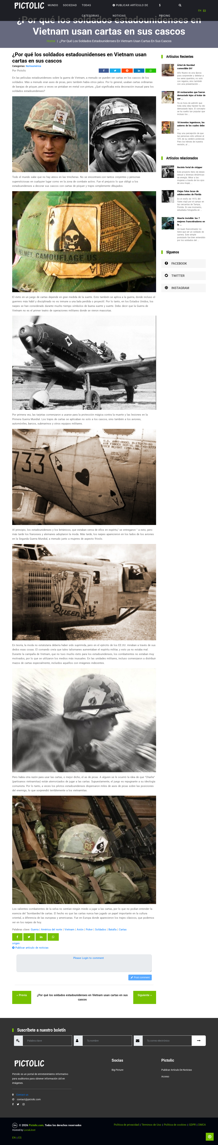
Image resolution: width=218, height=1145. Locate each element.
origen (16, 943)
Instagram (177, 288)
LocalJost (29, 1130)
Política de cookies (175, 1124)
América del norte (51, 929)
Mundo (53, 5)
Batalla (112, 929)
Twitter (175, 276)
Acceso (165, 1076)
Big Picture (117, 1069)
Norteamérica (33, 66)
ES (204, 10)
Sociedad (70, 5)
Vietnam (69, 929)
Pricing (164, 10)
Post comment (140, 977)
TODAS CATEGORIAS (90, 10)
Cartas (123, 929)
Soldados (100, 929)
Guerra (35, 929)
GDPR (192, 1124)
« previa (22, 995)
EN (199, 10)
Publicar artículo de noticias (130, 10)
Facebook (176, 263)
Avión (80, 929)
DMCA (202, 1124)
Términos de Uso (151, 1124)
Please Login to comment (88, 958)
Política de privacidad (126, 1124)
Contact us (22, 1094)
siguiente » (145, 995)
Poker (89, 929)
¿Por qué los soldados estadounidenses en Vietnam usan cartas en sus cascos (82, 997)
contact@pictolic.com (29, 1099)
